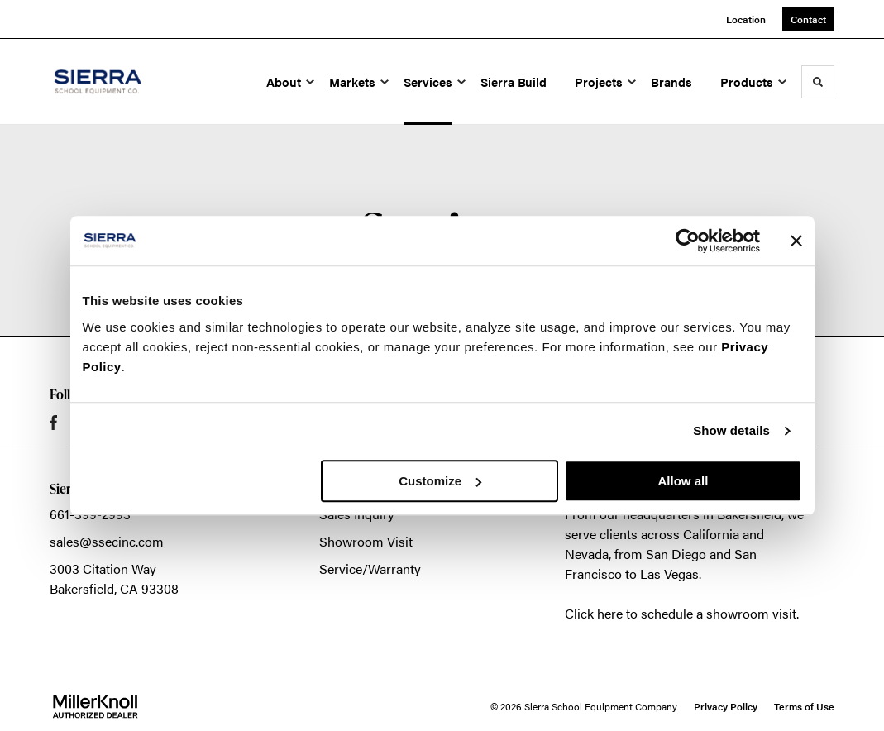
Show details (731, 430)
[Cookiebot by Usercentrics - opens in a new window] (687, 240)
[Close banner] (796, 240)
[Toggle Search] (817, 81)
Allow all (683, 481)
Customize (440, 481)
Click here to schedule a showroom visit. (682, 613)
